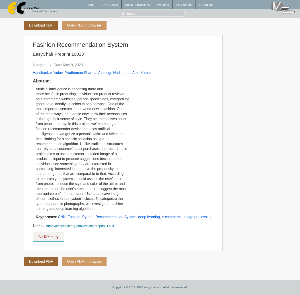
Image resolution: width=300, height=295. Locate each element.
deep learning (149, 217)
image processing (198, 217)
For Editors (206, 4)
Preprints (163, 4)
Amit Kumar (141, 73)
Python (87, 217)
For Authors (184, 4)
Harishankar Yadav (47, 73)
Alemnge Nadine (111, 73)
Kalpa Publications (137, 4)
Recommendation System (115, 217)
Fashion (74, 217)
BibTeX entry (48, 235)
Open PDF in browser (84, 25)
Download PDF (41, 25)
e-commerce (172, 217)
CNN (62, 217)
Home (90, 4)
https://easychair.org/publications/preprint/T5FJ (80, 226)
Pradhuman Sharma (80, 73)
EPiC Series (110, 4)
